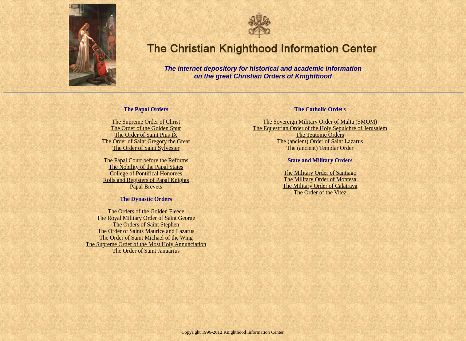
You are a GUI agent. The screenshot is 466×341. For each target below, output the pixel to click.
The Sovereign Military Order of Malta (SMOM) (320, 122)
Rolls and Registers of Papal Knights (146, 180)
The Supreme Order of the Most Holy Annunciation (146, 244)
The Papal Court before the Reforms (146, 160)
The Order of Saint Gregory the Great (146, 141)
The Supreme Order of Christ (146, 122)
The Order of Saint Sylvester (145, 148)
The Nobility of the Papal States (146, 167)
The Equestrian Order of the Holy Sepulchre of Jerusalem (320, 128)
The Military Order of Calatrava (320, 186)
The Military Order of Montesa (320, 179)
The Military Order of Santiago (320, 173)
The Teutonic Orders (320, 135)
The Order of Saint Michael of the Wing (146, 238)
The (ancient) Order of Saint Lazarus (320, 141)
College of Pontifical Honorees (146, 173)
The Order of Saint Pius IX (146, 135)
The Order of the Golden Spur (146, 128)
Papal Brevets (146, 186)
